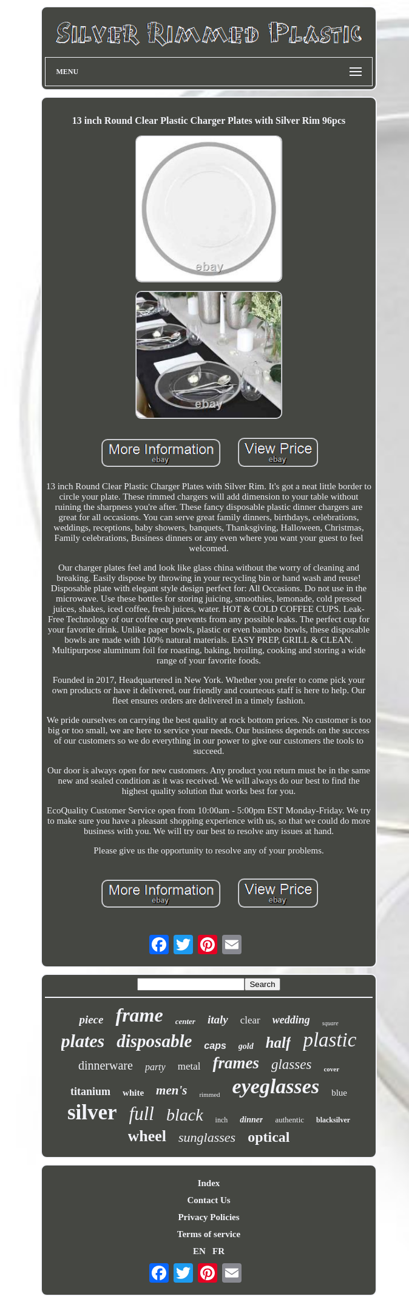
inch (221, 1120)
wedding (291, 1020)
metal (189, 1066)
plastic (329, 1040)
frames (235, 1063)
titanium (90, 1091)
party (155, 1067)
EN (199, 1251)
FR (218, 1251)
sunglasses (206, 1137)
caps (215, 1045)
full (141, 1113)
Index (209, 1183)
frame (139, 1015)
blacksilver (333, 1120)
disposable (154, 1041)
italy (218, 1019)
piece (91, 1019)
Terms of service (208, 1234)
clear (250, 1020)
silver (92, 1112)
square (330, 1023)
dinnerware (105, 1065)
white (133, 1093)
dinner (251, 1119)
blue (339, 1093)
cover (331, 1069)
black (184, 1114)
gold (246, 1046)
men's (171, 1090)
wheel (147, 1136)
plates (83, 1041)
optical (268, 1137)
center (185, 1021)
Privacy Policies (208, 1217)
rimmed (209, 1094)
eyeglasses (276, 1086)
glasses (291, 1064)
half (278, 1042)
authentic (289, 1119)
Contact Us (208, 1200)
